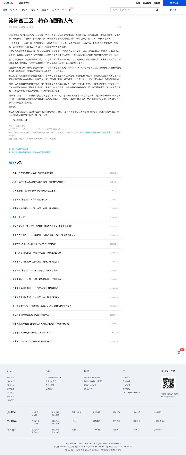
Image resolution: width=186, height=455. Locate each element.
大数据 (136, 430)
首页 (5, 10)
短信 (74, 430)
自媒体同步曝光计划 (53, 377)
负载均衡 (55, 430)
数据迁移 (55, 432)
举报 (118, 27)
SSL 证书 (35, 424)
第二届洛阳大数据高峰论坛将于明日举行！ (31, 315)
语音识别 (55, 424)
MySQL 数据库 (159, 421)
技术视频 (10, 389)
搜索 (157, 10)
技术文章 (10, 377)
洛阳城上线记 (18, 217)
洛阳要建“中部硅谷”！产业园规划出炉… (30, 199)
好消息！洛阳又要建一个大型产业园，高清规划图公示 (36, 253)
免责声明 (126, 381)
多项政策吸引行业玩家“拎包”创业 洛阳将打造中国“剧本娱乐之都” (41, 226)
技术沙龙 (10, 385)
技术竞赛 (49, 389)
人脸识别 (35, 421)
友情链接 (126, 389)
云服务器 (55, 412)
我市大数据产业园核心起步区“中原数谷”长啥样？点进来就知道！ (41, 324)
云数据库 (136, 412)
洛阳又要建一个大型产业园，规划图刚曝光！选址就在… (37, 279)
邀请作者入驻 (51, 381)
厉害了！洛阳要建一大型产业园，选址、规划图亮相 (35, 262)
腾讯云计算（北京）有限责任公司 (78, 450)
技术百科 (10, 396)
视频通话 (116, 421)
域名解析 (157, 412)
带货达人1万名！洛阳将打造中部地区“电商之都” (34, 244)
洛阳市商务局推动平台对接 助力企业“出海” (31, 333)
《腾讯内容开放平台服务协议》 (98, 132)
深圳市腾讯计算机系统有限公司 (66, 447)
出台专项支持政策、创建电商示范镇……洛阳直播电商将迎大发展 (41, 306)
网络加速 (116, 412)
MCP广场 (66, 9)
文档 (138, 3)
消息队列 (96, 412)
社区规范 (126, 377)
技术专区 (10, 400)
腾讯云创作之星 (90, 385)
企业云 (75, 421)
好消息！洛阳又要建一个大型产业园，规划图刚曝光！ (36, 297)
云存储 (34, 415)
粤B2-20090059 (100, 447)
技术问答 (10, 381)
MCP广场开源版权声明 (131, 393)
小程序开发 (158, 430)
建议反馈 (147, 3)
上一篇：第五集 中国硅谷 (18, 149)
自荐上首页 (50, 385)
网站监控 (35, 432)
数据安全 (35, 430)
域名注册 (35, 412)
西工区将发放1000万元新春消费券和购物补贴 (32, 173)
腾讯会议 (55, 421)
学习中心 (10, 393)
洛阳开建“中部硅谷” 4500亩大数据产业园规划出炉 (35, 270)
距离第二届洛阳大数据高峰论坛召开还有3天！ (33, 341)
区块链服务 (76, 412)
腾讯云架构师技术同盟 (93, 381)
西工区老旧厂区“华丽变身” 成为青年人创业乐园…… (36, 191)
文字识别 (96, 430)
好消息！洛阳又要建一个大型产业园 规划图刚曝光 (35, 288)
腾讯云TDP (88, 389)
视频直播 (55, 415)
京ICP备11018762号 (113, 450)
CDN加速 (96, 421)
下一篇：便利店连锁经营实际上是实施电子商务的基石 (30, 152)
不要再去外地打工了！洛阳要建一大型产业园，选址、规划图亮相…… (44, 235)
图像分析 (136, 421)
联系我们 (126, 385)
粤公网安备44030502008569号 (120, 447)
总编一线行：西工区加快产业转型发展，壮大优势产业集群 (38, 182)
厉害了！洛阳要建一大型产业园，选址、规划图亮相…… (37, 208)
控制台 (157, 3)
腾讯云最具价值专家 (92, 377)
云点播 (115, 430)
